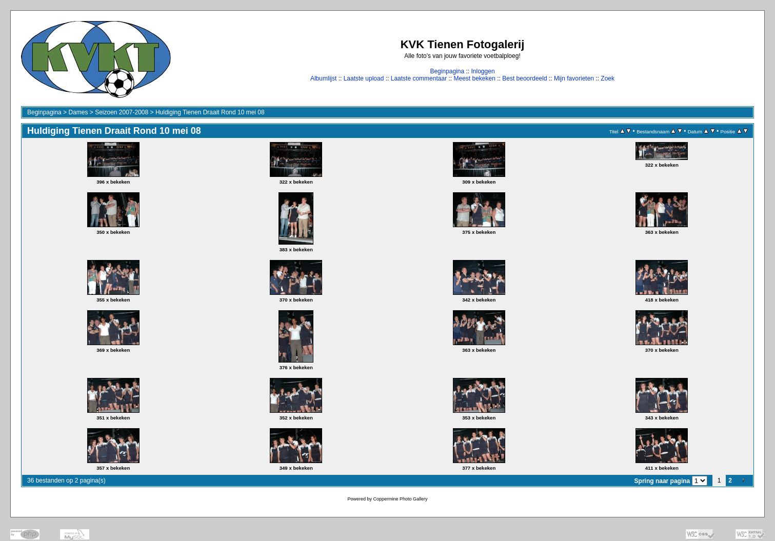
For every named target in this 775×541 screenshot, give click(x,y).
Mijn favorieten (574, 78)
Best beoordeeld (524, 78)
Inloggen (483, 71)
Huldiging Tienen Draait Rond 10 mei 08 (210, 112)
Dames (78, 112)
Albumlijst (323, 78)
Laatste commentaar (419, 78)
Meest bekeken (474, 78)
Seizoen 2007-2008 (121, 112)
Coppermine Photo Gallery (400, 499)
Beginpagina (447, 71)
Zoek (607, 78)
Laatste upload (364, 78)
